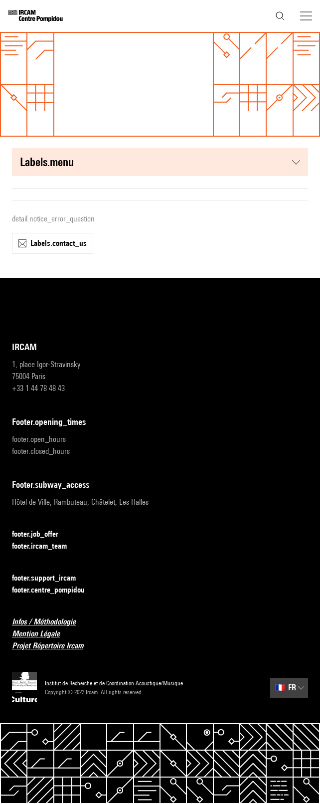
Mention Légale (42, 634)
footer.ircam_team (45, 546)
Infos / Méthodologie (50, 622)
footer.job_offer (41, 534)
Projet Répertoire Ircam (53, 646)
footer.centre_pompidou (54, 590)
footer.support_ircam (50, 578)
